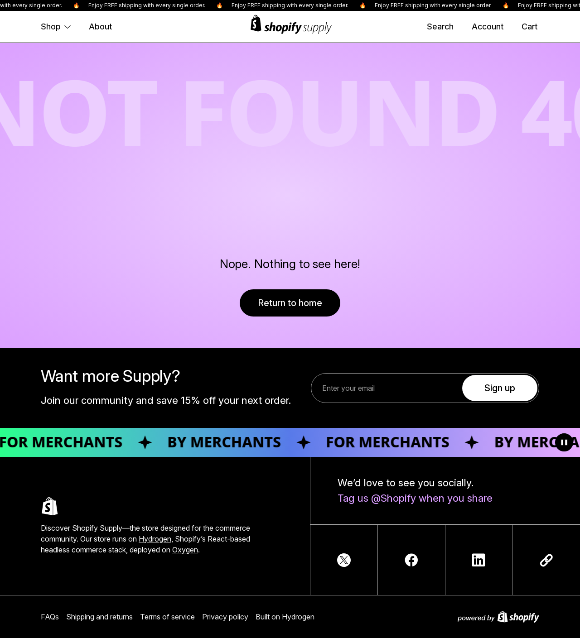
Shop (56, 26)
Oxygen (185, 549)
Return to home (290, 302)
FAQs (50, 616)
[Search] (440, 26)
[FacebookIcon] (411, 560)
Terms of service (167, 616)
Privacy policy (225, 616)
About (100, 26)
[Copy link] (546, 560)
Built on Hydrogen (285, 616)
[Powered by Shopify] (498, 616)
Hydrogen (155, 538)
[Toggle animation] (564, 442)
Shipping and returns (99, 616)
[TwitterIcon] (344, 560)
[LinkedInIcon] (478, 560)
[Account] (487, 26)
